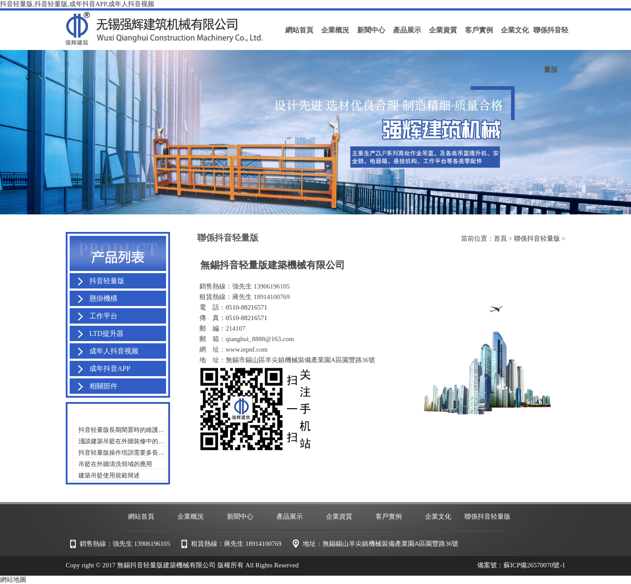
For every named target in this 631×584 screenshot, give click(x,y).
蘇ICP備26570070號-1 (534, 565)
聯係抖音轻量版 (537, 238)
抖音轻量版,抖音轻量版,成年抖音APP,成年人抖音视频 (77, 3)
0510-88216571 (246, 307)
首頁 (500, 238)
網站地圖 (13, 579)
